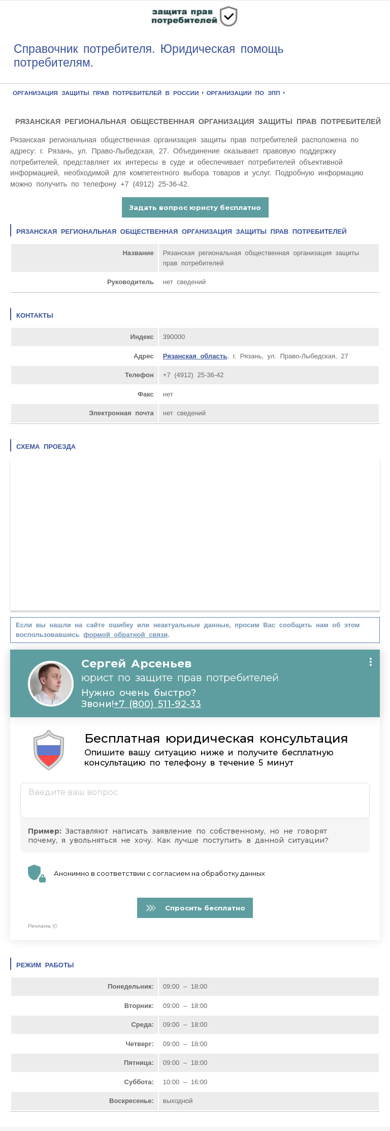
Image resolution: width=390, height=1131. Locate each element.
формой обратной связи (125, 634)
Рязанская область (195, 356)
